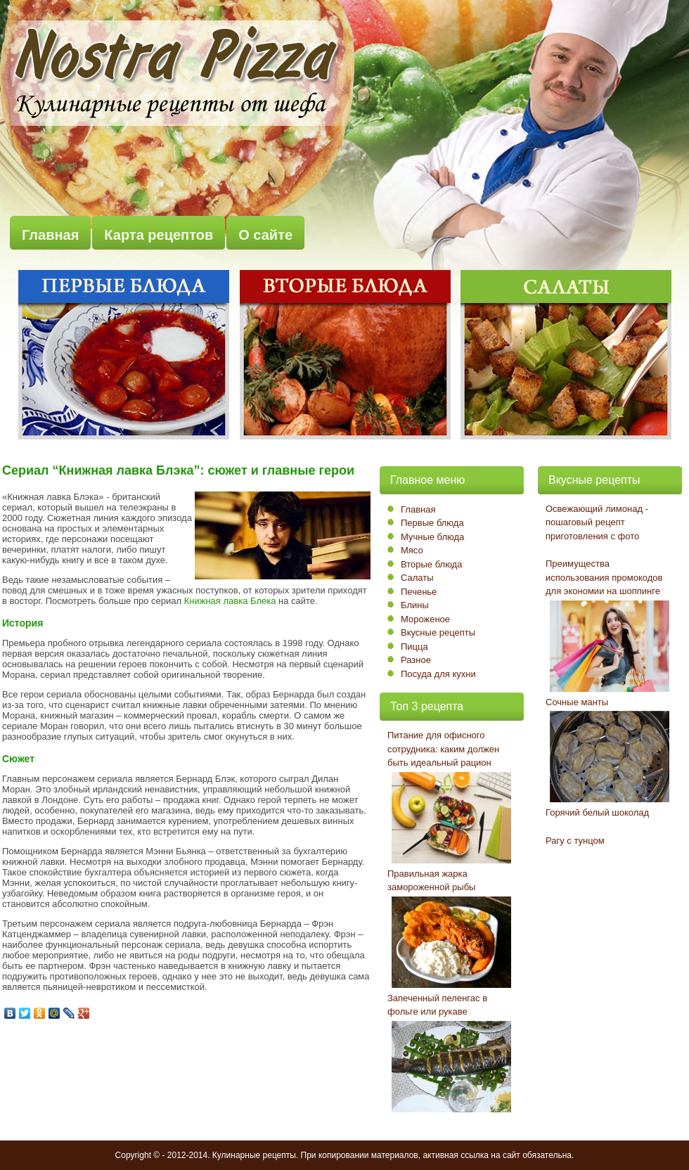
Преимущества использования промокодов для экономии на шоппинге (604, 577)
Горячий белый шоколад (597, 812)
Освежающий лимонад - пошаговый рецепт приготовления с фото (597, 522)
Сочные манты (577, 702)
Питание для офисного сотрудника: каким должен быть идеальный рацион (443, 749)
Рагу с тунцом (575, 840)
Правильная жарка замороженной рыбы (431, 880)
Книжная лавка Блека (230, 601)
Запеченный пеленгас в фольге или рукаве (437, 1005)
